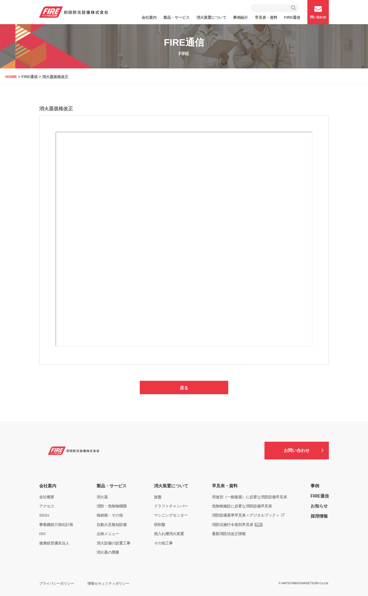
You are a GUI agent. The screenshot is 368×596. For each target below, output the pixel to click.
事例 (315, 486)
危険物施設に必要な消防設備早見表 (242, 506)
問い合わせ (318, 12)
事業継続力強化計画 (56, 524)
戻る (184, 388)
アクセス (46, 506)
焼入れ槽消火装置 (169, 534)
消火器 (102, 497)
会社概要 (46, 497)
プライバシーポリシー (56, 584)
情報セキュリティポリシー (108, 584)
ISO (42, 534)
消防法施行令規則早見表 (232, 524)
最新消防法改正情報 (229, 534)
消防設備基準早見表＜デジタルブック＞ (245, 515)
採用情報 (319, 516)
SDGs (44, 515)
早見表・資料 (266, 17)
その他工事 (163, 543)
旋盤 (157, 497)
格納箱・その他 (110, 515)
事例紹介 (240, 17)
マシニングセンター (171, 515)
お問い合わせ (297, 450)
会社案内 (149, 17)
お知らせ (319, 506)
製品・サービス (176, 17)
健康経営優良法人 (54, 543)
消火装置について (211, 17)
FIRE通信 (292, 17)
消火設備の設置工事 (113, 543)
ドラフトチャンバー (171, 506)
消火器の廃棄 (108, 552)
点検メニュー (108, 534)
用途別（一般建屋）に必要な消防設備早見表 (249, 497)
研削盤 (159, 524)
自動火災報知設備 (112, 524)
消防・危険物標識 (112, 506)
